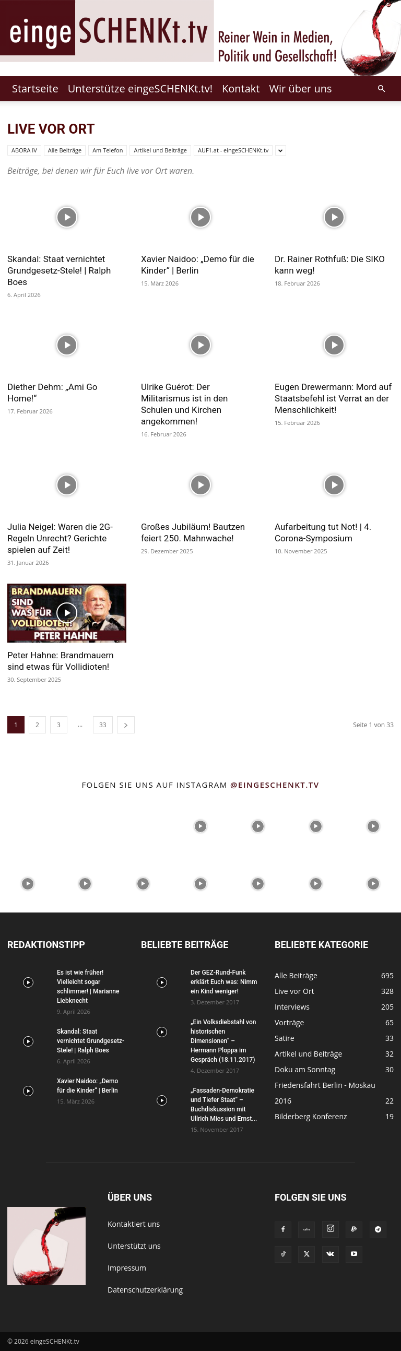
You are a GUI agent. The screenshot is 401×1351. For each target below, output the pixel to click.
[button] (381, 89)
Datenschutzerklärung (145, 1290)
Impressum (127, 1268)
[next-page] (126, 724)
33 (103, 724)
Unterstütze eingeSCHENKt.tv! (140, 88)
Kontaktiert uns (134, 1224)
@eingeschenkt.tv (275, 784)
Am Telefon (107, 150)
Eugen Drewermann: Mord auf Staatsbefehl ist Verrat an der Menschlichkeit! (333, 398)
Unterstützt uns (134, 1246)
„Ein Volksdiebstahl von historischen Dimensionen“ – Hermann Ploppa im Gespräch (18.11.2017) (223, 1040)
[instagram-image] (27, 825)
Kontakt (241, 88)
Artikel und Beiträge (160, 150)
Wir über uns (300, 88)
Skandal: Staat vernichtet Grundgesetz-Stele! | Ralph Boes (59, 270)
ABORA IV (24, 150)
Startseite (35, 88)
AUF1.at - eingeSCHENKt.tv (233, 150)
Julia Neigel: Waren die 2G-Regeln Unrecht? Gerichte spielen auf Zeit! (60, 538)
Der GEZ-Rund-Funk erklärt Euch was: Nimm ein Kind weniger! (224, 982)
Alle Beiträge (64, 150)
